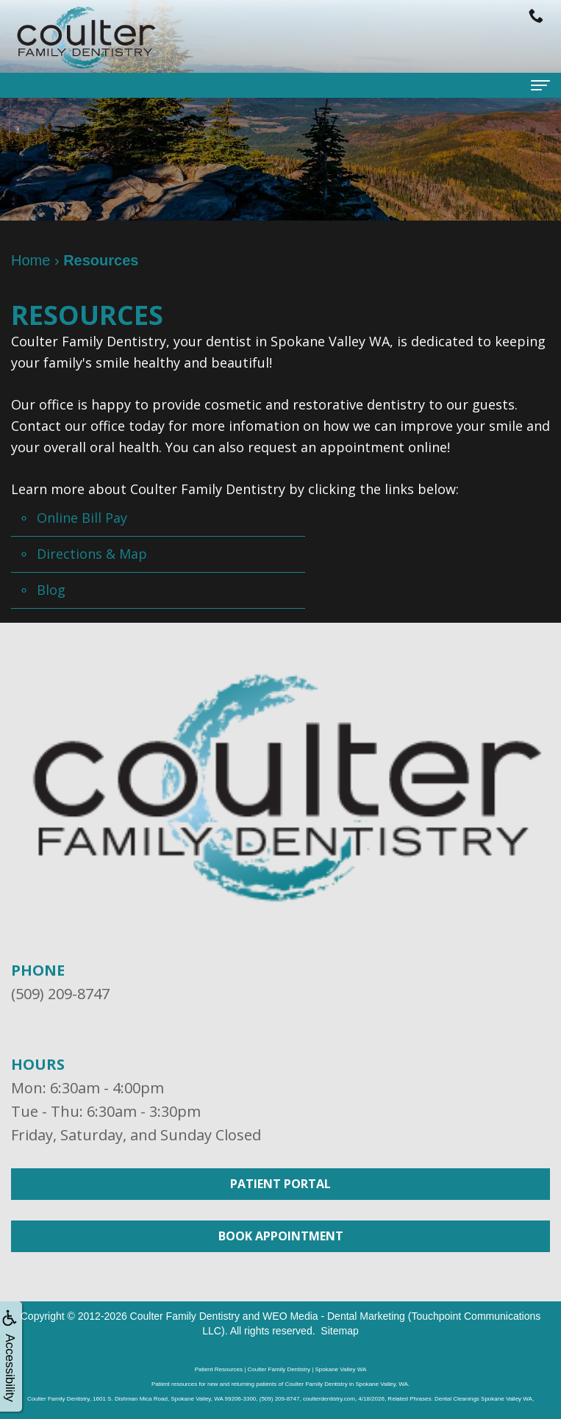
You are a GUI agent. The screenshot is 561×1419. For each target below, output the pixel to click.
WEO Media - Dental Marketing (333, 1316)
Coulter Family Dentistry (185, 1316)
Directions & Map (92, 553)
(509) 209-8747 (60, 994)
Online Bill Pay (82, 517)
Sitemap (339, 1331)
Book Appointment (280, 1236)
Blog (51, 589)
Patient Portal (280, 1184)
